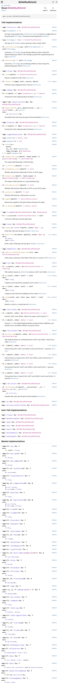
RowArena (26, 151)
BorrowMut (15, 461)
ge (6, 373)
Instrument (15, 531)
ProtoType (18, 579)
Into (16, 535)
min (6, 286)
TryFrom (17, 623)
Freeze (9, 415)
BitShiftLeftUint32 (27, 2)
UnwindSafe (11, 436)
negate (8, 199)
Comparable (19, 483)
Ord (8, 263)
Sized (12, 240)
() (20, 31)
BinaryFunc (32, 199)
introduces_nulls (12, 185)
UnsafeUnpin (12, 433)
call (7, 144)
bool (27, 166)
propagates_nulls (12, 169)
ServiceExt (15, 597)
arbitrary (9, 60)
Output (10, 141)
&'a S (30, 590)
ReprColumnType (9, 178)
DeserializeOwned (18, 671)
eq (6, 313)
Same (12, 586)
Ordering (6, 269)
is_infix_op (10, 166)
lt (6, 345)
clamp (7, 297)
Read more (12, 57)
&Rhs (23, 320)
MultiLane (10, 641)
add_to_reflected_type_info (17, 252)
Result (42, 93)
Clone (9, 71)
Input (9, 138)
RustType (10, 583)
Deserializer (13, 114)
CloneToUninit (17, 476)
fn (18, 40)
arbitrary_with (11, 47)
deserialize (10, 108)
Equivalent (19, 500)
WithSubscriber (17, 645)
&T (35, 553)
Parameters (11, 31)
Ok (14, 389)
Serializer (12, 393)
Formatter (27, 93)
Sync (8, 426)
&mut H (41, 234)
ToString (14, 608)
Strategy (10, 40)
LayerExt (14, 549)
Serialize (12, 384)
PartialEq (12, 309)
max (6, 275)
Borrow (13, 454)
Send (8, 422)
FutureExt (15, 520)
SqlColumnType (9, 159)
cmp (6, 266)
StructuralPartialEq (16, 405)
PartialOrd (12, 331)
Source (3, 10)
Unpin (9, 429)
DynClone (14, 492)
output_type (10, 176)
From (9, 212)
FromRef (14, 513)
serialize (9, 387)
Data (12, 656)
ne (6, 320)
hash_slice (9, 234)
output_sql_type (12, 156)
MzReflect (12, 249)
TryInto (17, 630)
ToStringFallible (18, 615)
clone (7, 74)
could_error (10, 192)
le (6, 354)
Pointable (15, 568)
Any (12, 446)
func (9, 5)
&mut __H (38, 228)
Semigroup (22, 590)
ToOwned (14, 601)
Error (21, 110)
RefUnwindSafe (13, 418)
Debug (9, 90)
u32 (20, 138)
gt (6, 364)
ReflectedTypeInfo (10, 254)
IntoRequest (16, 546)
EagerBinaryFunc (15, 134)
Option (23, 199)
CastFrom (10, 472)
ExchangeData (16, 678)
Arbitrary (12, 27)
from (7, 216)
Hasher (17, 228)
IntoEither (15, 542)
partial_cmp (10, 334)
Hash (9, 224)
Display (11, 122)
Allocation (15, 649)
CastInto (18, 468)
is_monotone (10, 206)
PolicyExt (15, 571)
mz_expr (4, 5)
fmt (6, 93)
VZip (16, 638)
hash (7, 228)
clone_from (9, 81)
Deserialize (18, 102)
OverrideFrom (20, 553)
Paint (13, 560)
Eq (7, 402)
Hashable (14, 524)
